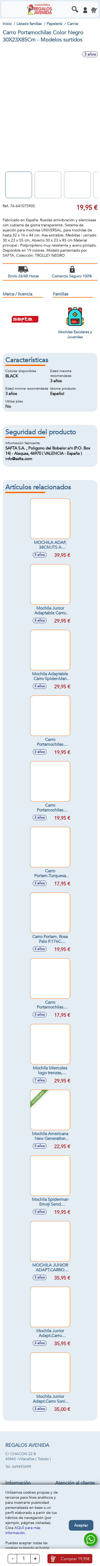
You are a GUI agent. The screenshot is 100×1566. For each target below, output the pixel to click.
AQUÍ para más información (22, 1530)
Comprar (75, 1558)
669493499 (21, 1466)
